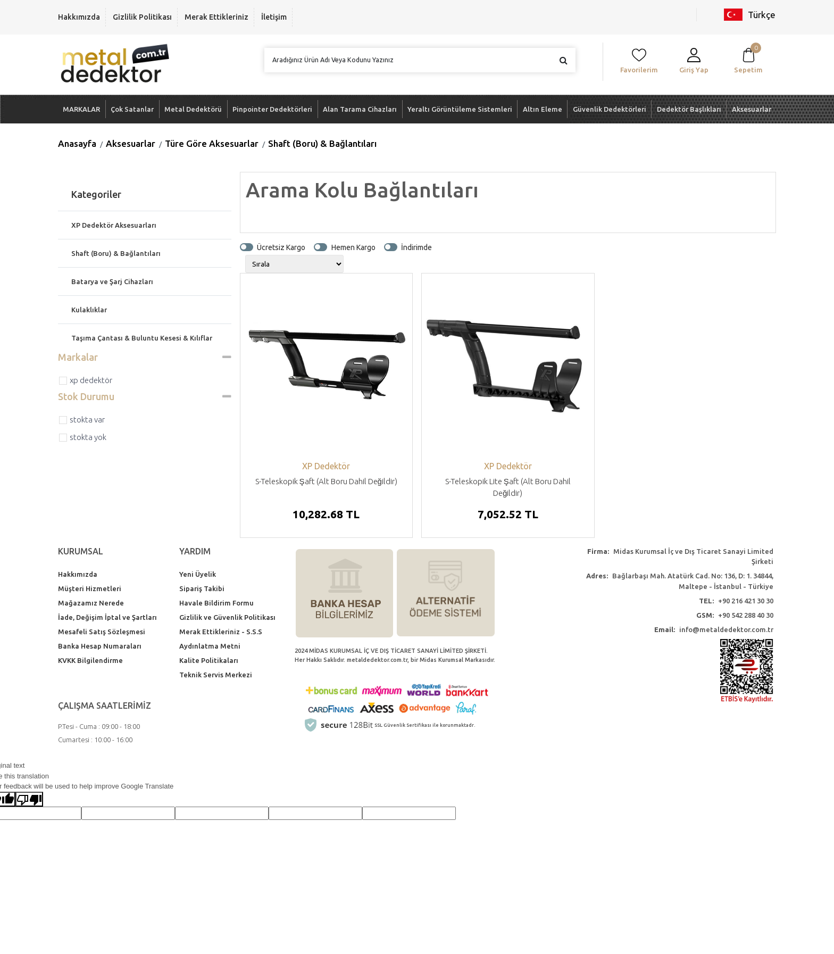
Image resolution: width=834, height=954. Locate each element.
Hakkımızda (79, 17)
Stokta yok (88, 437)
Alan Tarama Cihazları (360, 109)
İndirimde (416, 247)
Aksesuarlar (751, 109)
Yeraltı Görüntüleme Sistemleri (459, 109)
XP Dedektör (91, 380)
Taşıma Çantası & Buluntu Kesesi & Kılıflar (141, 338)
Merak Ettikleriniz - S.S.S (220, 631)
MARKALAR (81, 109)
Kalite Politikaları (208, 660)
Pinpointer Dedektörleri (272, 109)
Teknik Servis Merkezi (215, 674)
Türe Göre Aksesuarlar (211, 143)
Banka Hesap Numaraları (99, 646)
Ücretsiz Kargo (281, 247)
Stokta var (87, 419)
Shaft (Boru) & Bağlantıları (322, 143)
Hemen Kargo (353, 247)
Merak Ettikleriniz (216, 17)
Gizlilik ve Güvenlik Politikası (227, 617)
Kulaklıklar (89, 309)
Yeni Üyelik (197, 574)
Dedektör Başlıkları (689, 109)
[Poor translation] (29, 799)
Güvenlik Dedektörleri (609, 109)
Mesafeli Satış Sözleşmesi (101, 631)
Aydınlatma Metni (209, 646)
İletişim (274, 17)
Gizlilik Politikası (142, 17)
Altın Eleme (542, 109)
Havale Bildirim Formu (216, 603)
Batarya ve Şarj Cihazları (112, 281)
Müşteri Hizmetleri (89, 588)
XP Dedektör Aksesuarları (113, 225)
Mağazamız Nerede (91, 603)
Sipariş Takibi (201, 588)
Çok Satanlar (132, 109)
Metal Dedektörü (193, 109)
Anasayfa (77, 143)
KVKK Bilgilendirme (90, 660)
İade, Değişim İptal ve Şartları (107, 617)
